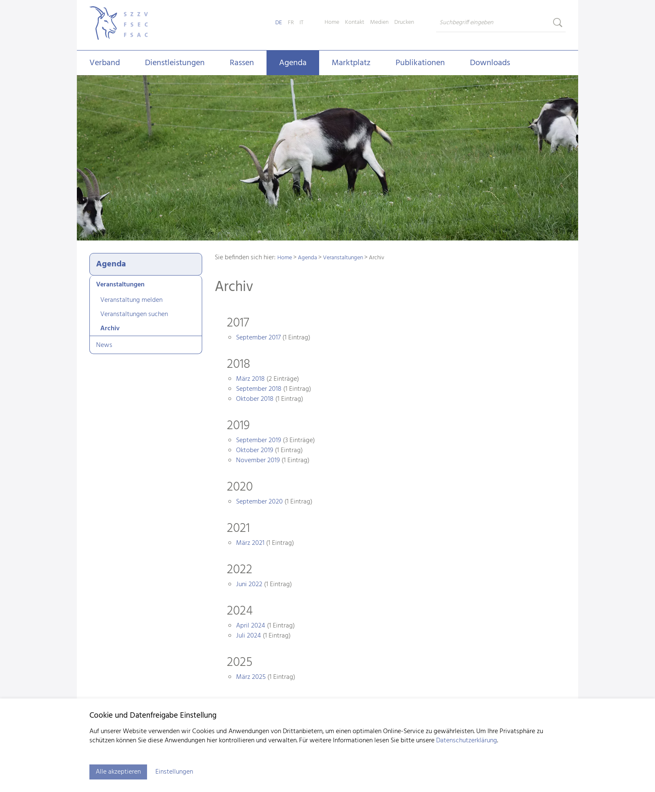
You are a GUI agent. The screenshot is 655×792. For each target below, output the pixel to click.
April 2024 (250, 625)
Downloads (490, 63)
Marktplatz (351, 63)
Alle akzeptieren (118, 772)
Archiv (109, 328)
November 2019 (258, 460)
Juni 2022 (249, 584)
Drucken (404, 22)
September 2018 (259, 389)
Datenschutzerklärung (466, 740)
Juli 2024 (248, 635)
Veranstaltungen (120, 284)
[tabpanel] (327, 158)
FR (291, 23)
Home (332, 22)
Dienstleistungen (175, 63)
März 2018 (250, 379)
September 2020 (259, 501)
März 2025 (251, 677)
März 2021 (250, 543)
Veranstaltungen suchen (134, 314)
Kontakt (354, 22)
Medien (379, 22)
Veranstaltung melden (131, 300)
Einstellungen (174, 772)
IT (302, 23)
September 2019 (258, 440)
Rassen (242, 63)
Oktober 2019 (254, 450)
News (104, 345)
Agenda (293, 63)
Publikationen (420, 63)
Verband (104, 63)
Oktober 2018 (255, 399)
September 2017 (258, 337)
